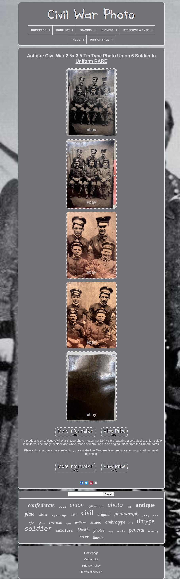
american (55, 523)
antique (145, 505)
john (129, 506)
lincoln (98, 538)
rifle (31, 523)
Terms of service (91, 572)
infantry (153, 531)
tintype (145, 521)
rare (84, 536)
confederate (41, 505)
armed (95, 522)
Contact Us (91, 559)
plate (29, 514)
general (136, 530)
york (155, 515)
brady (111, 532)
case (74, 514)
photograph (126, 514)
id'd (131, 523)
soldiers (64, 531)
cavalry (121, 531)
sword (68, 523)
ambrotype (115, 522)
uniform (81, 523)
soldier (38, 529)
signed (62, 507)
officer (41, 523)
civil (87, 513)
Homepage (91, 553)
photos (99, 530)
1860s (83, 530)
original (103, 514)
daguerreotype (59, 515)
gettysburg (96, 506)
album (42, 515)
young (145, 515)
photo (115, 504)
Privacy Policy (91, 565)
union (77, 504)
